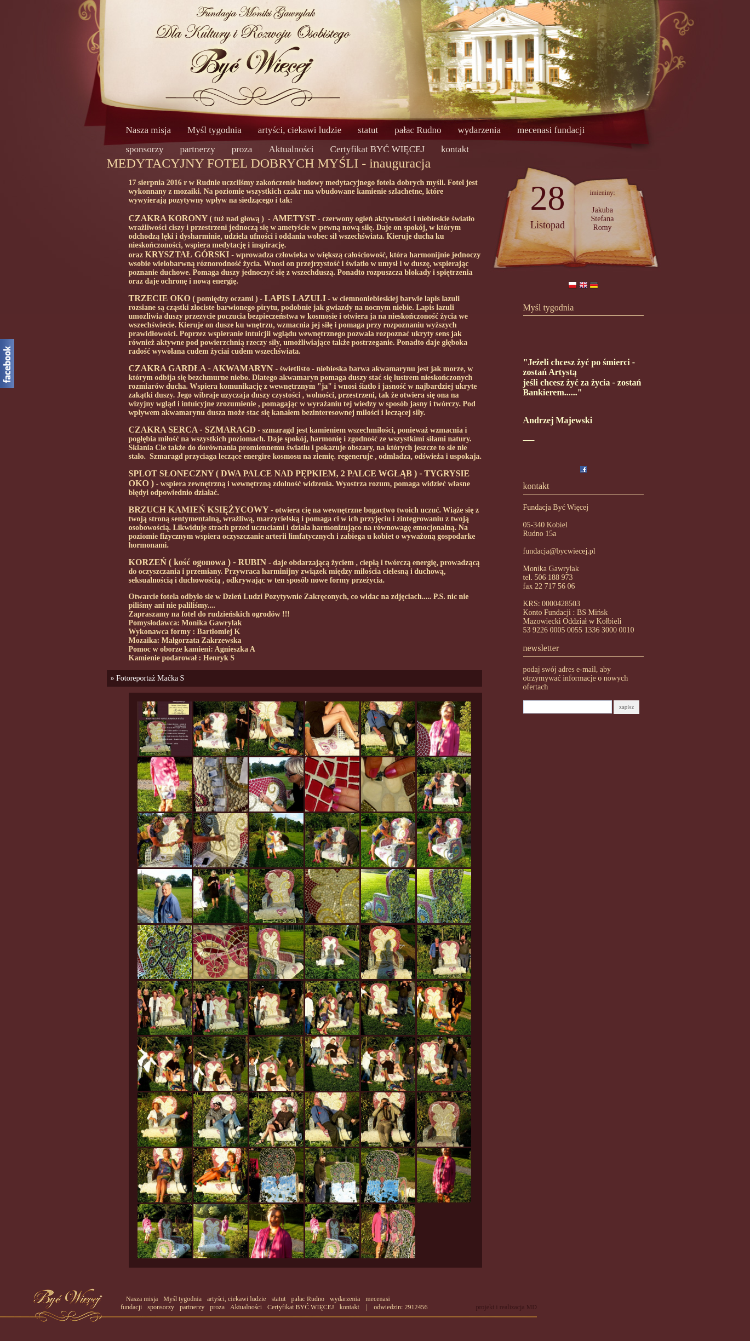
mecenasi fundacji (551, 130)
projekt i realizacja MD (506, 1307)
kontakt (455, 149)
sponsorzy (145, 149)
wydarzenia (479, 130)
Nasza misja (148, 130)
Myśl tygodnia (214, 130)
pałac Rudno (417, 130)
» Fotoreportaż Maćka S (146, 678)
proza (242, 149)
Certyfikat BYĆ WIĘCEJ (377, 149)
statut (368, 130)
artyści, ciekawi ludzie (299, 130)
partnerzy (197, 149)
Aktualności (290, 149)
